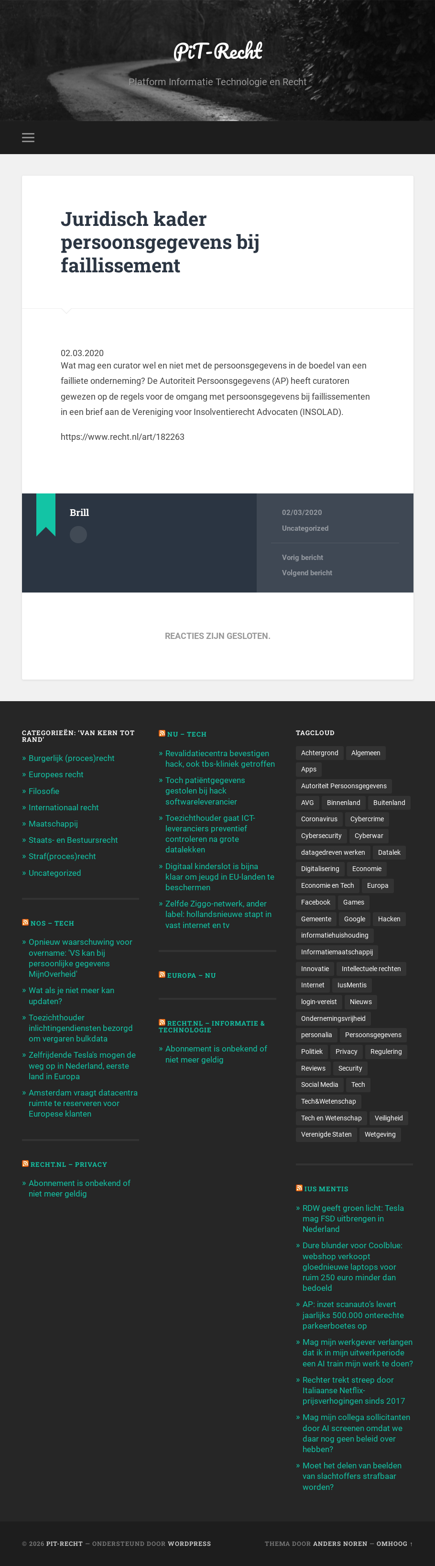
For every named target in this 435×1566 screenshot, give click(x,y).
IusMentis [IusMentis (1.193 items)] (352, 985)
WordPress (189, 1543)
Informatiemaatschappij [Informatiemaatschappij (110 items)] (337, 952)
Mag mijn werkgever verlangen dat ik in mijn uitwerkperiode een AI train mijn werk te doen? (358, 1352)
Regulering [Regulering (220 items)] (386, 1051)
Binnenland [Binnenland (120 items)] (343, 802)
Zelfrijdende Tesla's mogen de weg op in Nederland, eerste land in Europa (82, 1065)
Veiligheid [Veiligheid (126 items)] (389, 1118)
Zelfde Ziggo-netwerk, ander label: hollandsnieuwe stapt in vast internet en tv (218, 914)
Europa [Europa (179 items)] (378, 885)
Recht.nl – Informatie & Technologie (212, 1026)
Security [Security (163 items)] (350, 1068)
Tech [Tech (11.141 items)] (358, 1084)
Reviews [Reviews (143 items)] (313, 1068)
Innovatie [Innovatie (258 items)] (315, 969)
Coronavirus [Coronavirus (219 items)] (319, 819)
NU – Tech (187, 734)
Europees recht (56, 774)
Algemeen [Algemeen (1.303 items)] (366, 753)
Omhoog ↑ (395, 1543)
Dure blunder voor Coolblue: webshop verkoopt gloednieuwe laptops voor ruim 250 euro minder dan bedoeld (352, 1267)
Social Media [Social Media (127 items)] (319, 1084)
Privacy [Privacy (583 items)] (347, 1051)
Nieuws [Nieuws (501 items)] (361, 1002)
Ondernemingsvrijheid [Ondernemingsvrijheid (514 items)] (333, 1018)
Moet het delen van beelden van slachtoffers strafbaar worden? (352, 1476)
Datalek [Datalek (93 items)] (389, 852)
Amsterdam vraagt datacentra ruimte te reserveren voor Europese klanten (83, 1103)
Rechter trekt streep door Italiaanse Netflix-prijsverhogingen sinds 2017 (354, 1390)
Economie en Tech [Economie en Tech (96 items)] (327, 885)
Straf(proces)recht (62, 856)
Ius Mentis (326, 1189)
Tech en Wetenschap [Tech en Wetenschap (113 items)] (331, 1118)
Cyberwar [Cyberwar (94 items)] (369, 835)
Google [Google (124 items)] (354, 919)
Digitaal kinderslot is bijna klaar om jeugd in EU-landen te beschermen (219, 876)
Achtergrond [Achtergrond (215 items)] (319, 753)
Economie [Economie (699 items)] (366, 868)
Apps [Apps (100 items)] (308, 769)
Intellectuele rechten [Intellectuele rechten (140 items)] (371, 969)
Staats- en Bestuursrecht (73, 840)
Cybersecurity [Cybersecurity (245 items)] (321, 835)
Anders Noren (340, 1543)
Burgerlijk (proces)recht (72, 758)
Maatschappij (53, 823)
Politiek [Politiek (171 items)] (312, 1051)
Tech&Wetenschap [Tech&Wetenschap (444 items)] (328, 1101)
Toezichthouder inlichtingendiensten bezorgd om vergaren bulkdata (81, 1028)
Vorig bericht (302, 557)
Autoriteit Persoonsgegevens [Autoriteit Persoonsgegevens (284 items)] (344, 786)
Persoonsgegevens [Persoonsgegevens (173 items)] (373, 1035)
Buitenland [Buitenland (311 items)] (389, 802)
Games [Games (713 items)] (353, 902)
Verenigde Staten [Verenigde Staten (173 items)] (326, 1134)
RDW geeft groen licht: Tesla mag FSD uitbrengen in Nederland (353, 1218)
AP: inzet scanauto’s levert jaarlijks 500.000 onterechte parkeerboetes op (353, 1314)
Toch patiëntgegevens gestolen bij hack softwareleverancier (205, 790)
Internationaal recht (64, 807)
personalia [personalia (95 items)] (316, 1035)
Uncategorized (305, 528)
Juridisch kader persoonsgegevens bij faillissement (160, 242)
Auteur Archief (78, 534)
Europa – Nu (191, 975)
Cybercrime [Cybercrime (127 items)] (367, 819)
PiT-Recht (217, 50)
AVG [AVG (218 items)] (307, 802)
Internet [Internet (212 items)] (313, 985)
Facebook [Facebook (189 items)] (315, 902)
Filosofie (44, 791)
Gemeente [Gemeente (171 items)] (316, 919)
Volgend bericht (307, 573)
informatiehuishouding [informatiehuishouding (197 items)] (335, 935)
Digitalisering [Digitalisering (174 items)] (320, 868)
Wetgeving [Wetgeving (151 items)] (380, 1134)
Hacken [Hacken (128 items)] (389, 919)
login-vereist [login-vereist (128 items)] (319, 1002)
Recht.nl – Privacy (69, 1164)
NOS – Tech (53, 923)
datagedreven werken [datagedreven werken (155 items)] (333, 852)
